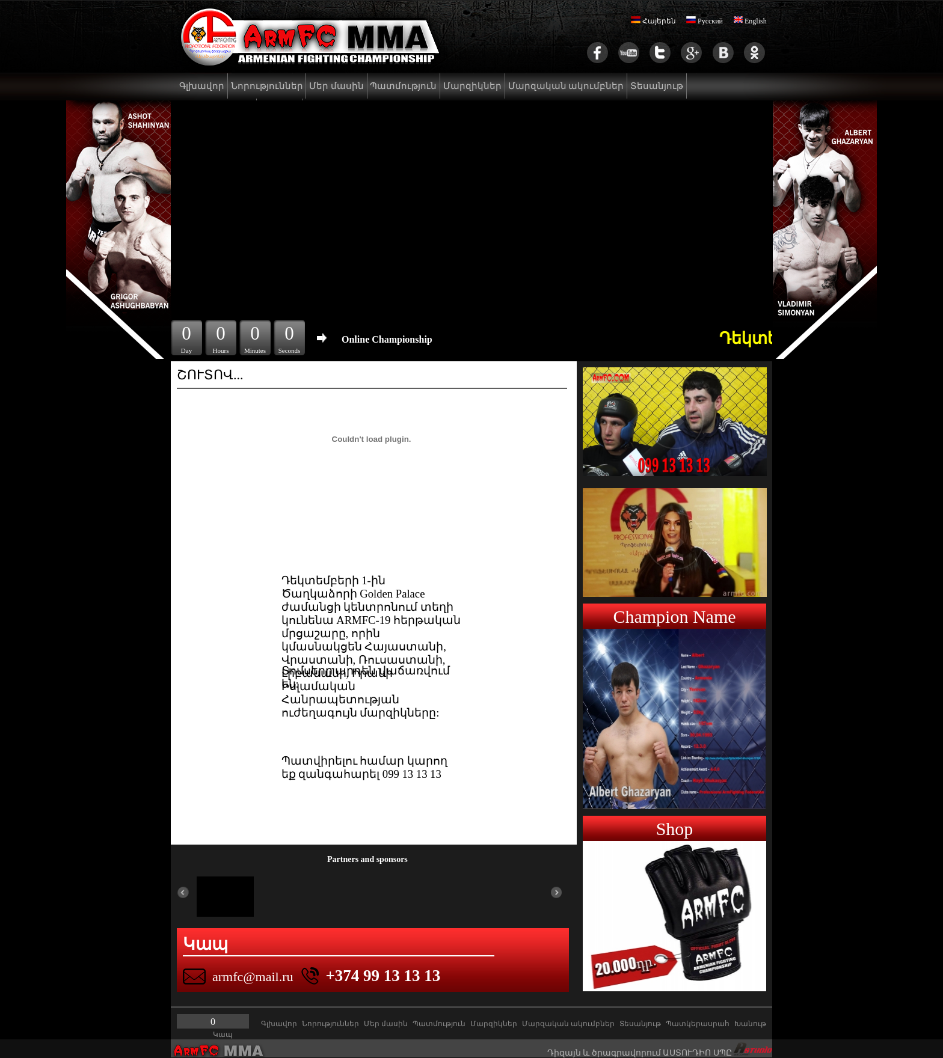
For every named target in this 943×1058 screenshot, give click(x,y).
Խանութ (750, 1024)
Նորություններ (267, 86)
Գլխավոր (201, 86)
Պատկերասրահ (698, 1024)
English (750, 21)
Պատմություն (403, 86)
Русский (704, 21)
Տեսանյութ (656, 86)
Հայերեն (653, 21)
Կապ (223, 1034)
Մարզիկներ (472, 86)
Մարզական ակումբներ (566, 86)
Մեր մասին (336, 86)
